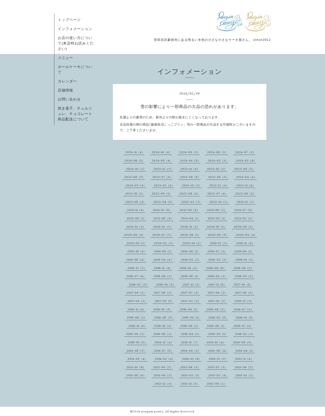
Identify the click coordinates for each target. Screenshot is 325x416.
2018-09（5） (216, 268)
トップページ (69, 19)
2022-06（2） (245, 193)
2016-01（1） (245, 317)
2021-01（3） (136, 226)
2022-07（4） (217, 193)
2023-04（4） (246, 177)
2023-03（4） (136, 185)
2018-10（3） (189, 268)
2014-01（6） (191, 358)
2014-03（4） (137, 358)
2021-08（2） (217, 210)
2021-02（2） (244, 218)
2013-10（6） (136, 367)
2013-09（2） (163, 367)
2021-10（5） (162, 210)
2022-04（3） (163, 201)
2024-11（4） (134, 152)
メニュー (65, 57)
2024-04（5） (190, 160)
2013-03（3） (191, 375)
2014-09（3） (243, 342)
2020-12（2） (163, 226)
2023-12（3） (163, 169)
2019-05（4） (136, 259)
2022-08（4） (189, 193)
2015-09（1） (190, 325)
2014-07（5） (163, 350)
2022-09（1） (162, 193)
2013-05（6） (136, 375)
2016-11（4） (137, 309)
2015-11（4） (137, 325)
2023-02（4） (164, 185)
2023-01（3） (192, 185)
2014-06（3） (191, 350)
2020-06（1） (190, 234)
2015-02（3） (245, 334)
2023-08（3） (134, 177)
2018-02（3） (139, 284)
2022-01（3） (219, 201)
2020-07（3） (162, 234)
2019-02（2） (218, 259)
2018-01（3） (165, 284)
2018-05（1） (190, 276)
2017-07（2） (190, 292)
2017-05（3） (244, 292)
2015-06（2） (136, 334)
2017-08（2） (163, 292)
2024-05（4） (162, 160)
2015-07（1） (243, 325)
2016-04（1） (191, 317)
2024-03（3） (218, 160)
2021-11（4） (136, 210)
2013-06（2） (245, 367)
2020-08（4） (134, 234)
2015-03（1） (218, 334)
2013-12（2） (218, 358)
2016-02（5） (218, 317)
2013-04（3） (163, 375)
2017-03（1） (164, 301)
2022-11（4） (245, 185)
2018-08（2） (243, 268)
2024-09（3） (189, 152)
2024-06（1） (134, 160)
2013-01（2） (245, 375)
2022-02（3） (191, 201)
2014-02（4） (165, 358)
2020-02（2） (164, 243)
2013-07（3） (217, 367)
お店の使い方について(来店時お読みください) (76, 43)
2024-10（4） (162, 152)
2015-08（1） (216, 325)
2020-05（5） (218, 234)
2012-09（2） (217, 383)
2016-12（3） (243, 301)
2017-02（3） (191, 301)
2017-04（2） (137, 301)
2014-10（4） (216, 342)
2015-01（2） (137, 342)
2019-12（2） (219, 243)
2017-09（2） (136, 292)
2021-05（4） (163, 218)
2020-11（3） (190, 226)
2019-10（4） (136, 251)
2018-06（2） (163, 276)
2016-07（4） (243, 309)
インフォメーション (75, 28)
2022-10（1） (134, 193)
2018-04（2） (217, 276)
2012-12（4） (163, 383)
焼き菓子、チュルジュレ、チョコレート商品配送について (75, 113)
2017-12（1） (192, 284)
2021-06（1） (136, 218)
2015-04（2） (191, 334)
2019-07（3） (217, 251)
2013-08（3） (190, 367)
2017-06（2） (217, 292)
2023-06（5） (190, 177)
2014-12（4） (164, 342)
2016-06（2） (137, 317)
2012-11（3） (190, 383)
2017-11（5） (217, 284)
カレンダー (67, 81)
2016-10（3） (162, 309)
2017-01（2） (217, 301)
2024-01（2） (136, 169)
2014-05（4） (218, 350)
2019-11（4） (245, 243)
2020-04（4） (246, 234)
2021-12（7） (246, 201)
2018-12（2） (137, 268)
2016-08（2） (216, 309)
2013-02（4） (218, 375)
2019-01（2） (245, 259)
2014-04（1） (245, 350)
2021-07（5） (244, 210)
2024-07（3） (245, 152)
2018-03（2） (245, 276)
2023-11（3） (190, 169)
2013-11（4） (244, 358)
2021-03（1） (217, 218)
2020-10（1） (216, 226)
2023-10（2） (217, 169)
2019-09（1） (163, 251)
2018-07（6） (136, 276)
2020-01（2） (192, 243)
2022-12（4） (219, 185)
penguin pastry (152, 411)
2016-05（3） (164, 317)
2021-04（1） (190, 218)
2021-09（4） (190, 210)
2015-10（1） (163, 325)
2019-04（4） (163, 259)
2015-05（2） (163, 334)
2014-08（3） (136, 350)
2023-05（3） (218, 177)
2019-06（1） (244, 251)
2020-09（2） (244, 226)
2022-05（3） (135, 201)
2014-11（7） (190, 342)
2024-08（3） (217, 152)
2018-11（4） (163, 268)
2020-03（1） (136, 243)
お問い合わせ (69, 99)
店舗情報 (65, 90)
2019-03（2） (191, 259)
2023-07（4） (162, 177)
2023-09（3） (244, 169)
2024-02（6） (246, 160)
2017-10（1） (243, 284)
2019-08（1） (190, 251)
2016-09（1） (189, 309)
